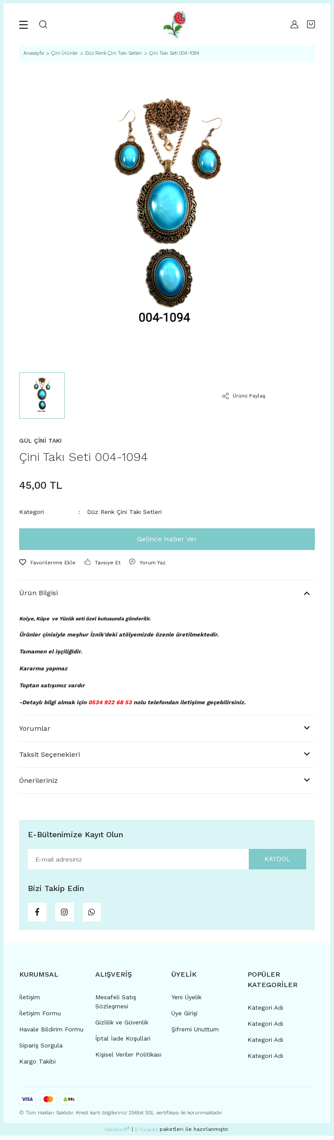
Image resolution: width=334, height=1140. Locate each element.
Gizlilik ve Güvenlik (121, 1026)
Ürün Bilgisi (38, 593)
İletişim (29, 1001)
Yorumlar (34, 728)
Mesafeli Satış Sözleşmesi (115, 1006)
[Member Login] (294, 24)
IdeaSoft (117, 1133)
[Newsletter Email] (167, 860)
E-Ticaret (146, 1134)
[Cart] (311, 24)
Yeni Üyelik (186, 1001)
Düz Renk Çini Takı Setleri (124, 511)
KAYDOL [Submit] (273, 859)
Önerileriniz (38, 780)
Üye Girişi (184, 1017)
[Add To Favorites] (47, 563)
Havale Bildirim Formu (51, 1033)
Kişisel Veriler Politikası (128, 1058)
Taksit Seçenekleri (49, 754)
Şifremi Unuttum (195, 1033)
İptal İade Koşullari (122, 1042)
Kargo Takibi (37, 1065)
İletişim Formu (40, 1017)
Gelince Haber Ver (167, 539)
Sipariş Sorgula (41, 1049)
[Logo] (174, 24)
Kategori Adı (265, 1011)
